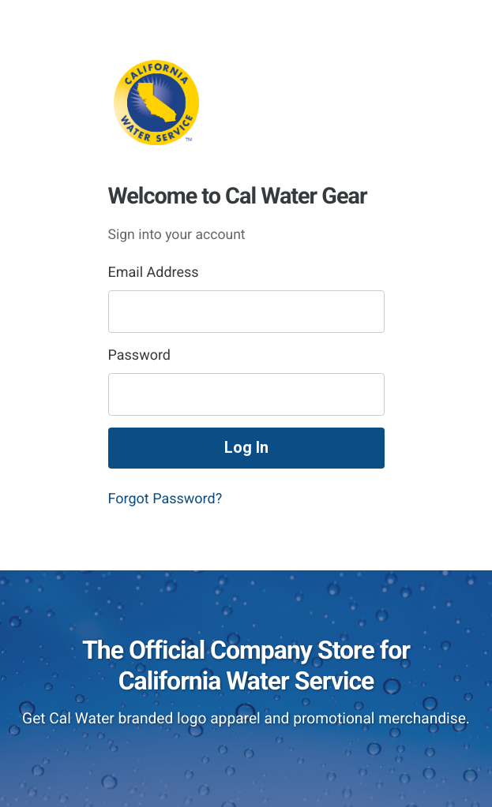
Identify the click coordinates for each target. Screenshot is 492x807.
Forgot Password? (165, 499)
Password (139, 355)
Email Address (153, 272)
